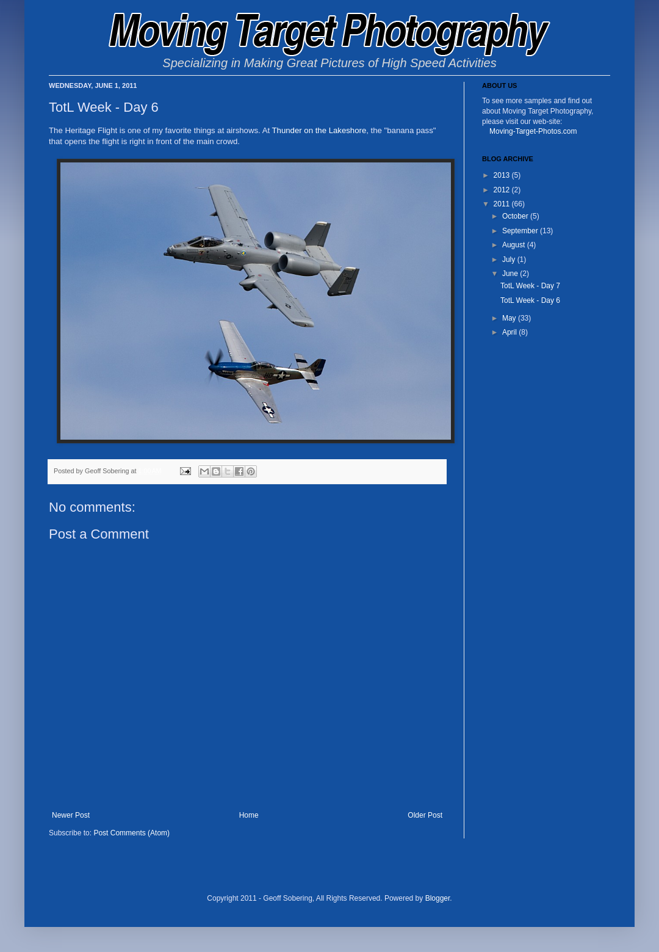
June (511, 273)
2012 (503, 190)
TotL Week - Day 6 (530, 300)
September (521, 231)
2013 (503, 175)
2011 (503, 204)
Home (249, 815)
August (514, 245)
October (516, 216)
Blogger (437, 898)
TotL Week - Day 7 (530, 286)
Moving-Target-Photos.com (533, 131)
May (510, 318)
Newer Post (71, 815)
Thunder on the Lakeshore (319, 130)
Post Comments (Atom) (131, 833)
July (509, 259)
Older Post (425, 815)
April (510, 332)
